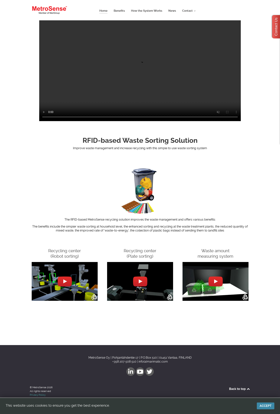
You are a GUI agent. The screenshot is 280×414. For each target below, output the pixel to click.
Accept (266, 406)
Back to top (239, 389)
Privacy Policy (38, 394)
